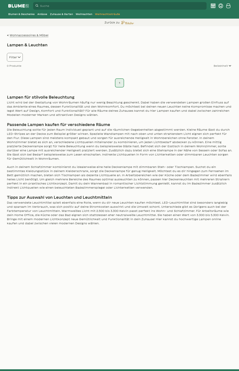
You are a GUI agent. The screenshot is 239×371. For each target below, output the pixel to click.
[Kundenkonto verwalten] (221, 6)
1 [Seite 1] (119, 83)
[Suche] (36, 6)
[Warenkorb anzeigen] (228, 6)
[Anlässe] (42, 14)
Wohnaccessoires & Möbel (29, 35)
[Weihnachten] (84, 14)
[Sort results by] (218, 66)
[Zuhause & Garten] (61, 14)
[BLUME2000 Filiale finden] (213, 6)
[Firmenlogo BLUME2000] (18, 6)
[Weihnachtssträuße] (107, 14)
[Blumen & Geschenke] (21, 14)
